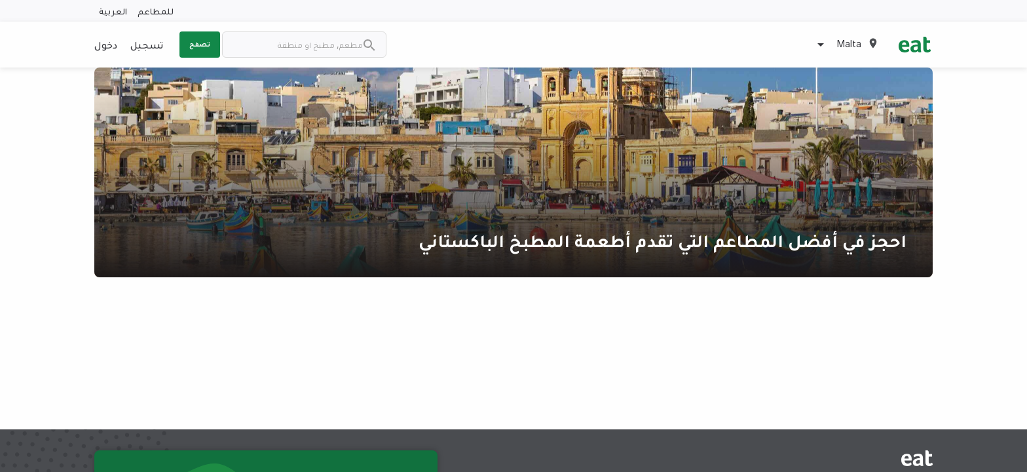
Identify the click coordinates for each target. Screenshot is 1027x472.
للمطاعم (156, 10)
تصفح (199, 44)
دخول (105, 44)
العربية (113, 10)
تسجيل (146, 44)
